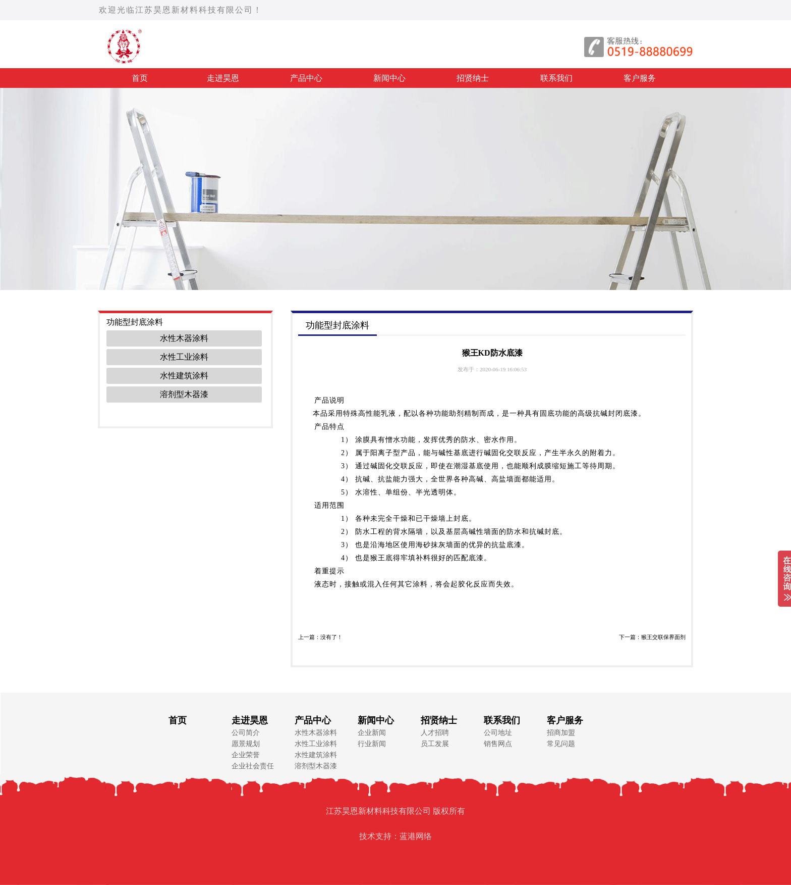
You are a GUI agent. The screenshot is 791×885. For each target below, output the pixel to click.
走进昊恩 (223, 78)
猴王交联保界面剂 (663, 637)
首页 (140, 78)
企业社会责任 (253, 766)
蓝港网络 (416, 836)
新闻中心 (389, 78)
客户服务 (640, 78)
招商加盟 (561, 732)
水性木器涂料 (184, 338)
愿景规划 (246, 744)
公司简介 (246, 732)
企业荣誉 (246, 755)
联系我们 (556, 78)
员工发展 (435, 744)
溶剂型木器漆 (184, 394)
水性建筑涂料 (184, 375)
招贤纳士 (473, 78)
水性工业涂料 (184, 357)
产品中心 (306, 78)
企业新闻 (372, 732)
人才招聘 (435, 732)
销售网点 (498, 744)
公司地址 (498, 732)
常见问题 (561, 744)
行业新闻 (372, 744)
